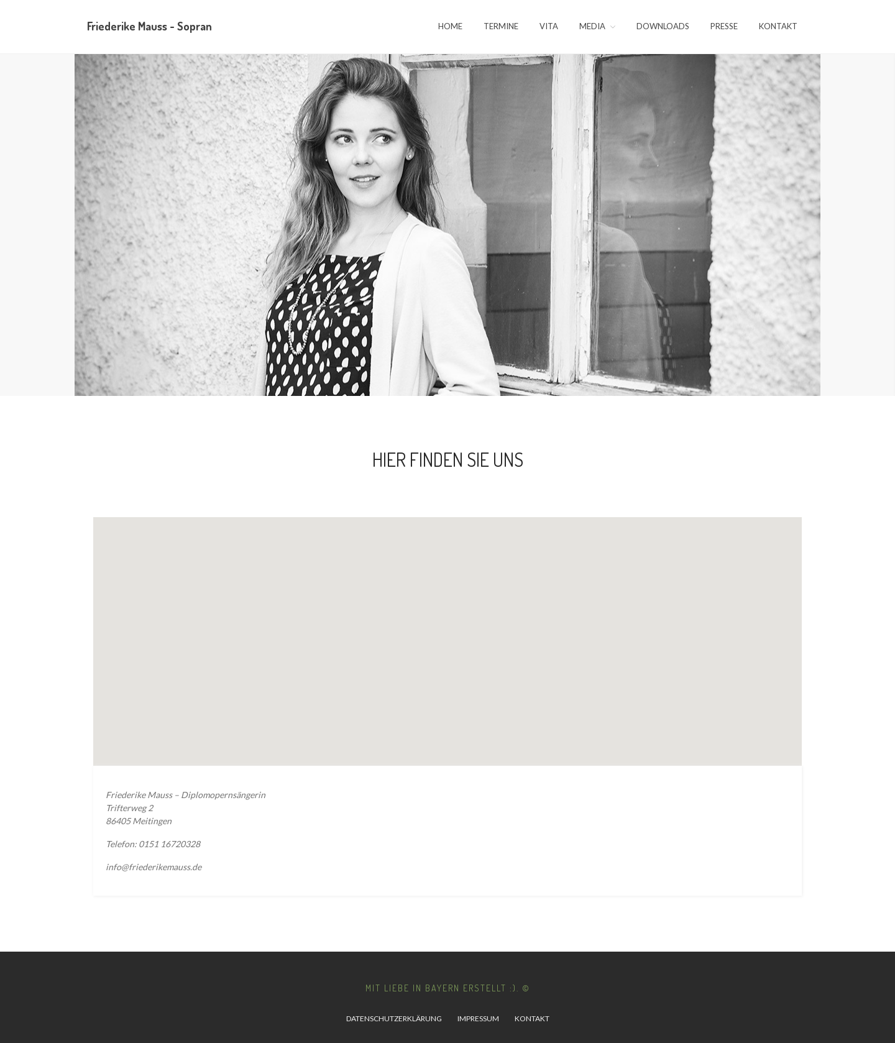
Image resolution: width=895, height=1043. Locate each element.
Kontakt (778, 26)
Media (592, 26)
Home (450, 26)
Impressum (478, 1018)
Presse (724, 26)
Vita (548, 26)
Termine (501, 26)
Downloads (662, 26)
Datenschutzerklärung (394, 1018)
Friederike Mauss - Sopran (149, 26)
